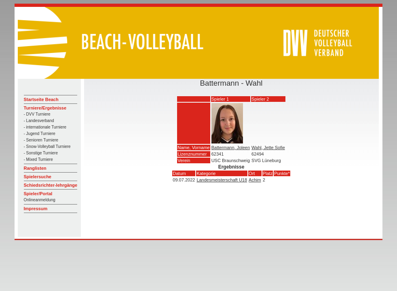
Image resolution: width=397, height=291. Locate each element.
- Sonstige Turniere (41, 153)
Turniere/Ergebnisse (45, 107)
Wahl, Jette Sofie (268, 147)
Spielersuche (37, 176)
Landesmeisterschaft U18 (221, 179)
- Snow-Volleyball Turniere (47, 146)
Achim (255, 179)
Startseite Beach (41, 99)
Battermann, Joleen (230, 147)
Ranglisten (35, 168)
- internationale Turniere (45, 127)
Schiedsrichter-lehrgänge (51, 185)
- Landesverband (39, 120)
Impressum (36, 208)
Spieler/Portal (38, 193)
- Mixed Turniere (38, 159)
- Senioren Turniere (41, 140)
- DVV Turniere (37, 114)
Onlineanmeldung (39, 200)
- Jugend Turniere (39, 133)
